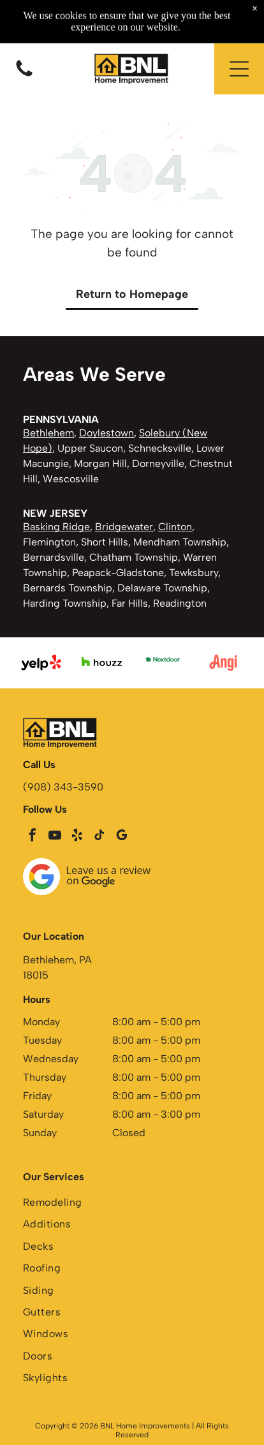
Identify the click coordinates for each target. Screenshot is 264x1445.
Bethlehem (48, 433)
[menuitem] (132, 1204)
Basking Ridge (56, 527)
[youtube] (54, 837)
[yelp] (77, 837)
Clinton (175, 527)
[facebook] (32, 837)
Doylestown (106, 433)
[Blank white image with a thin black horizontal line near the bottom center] (24, 76)
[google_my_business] (121, 837)
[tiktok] (99, 837)
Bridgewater (124, 527)
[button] (239, 68)
